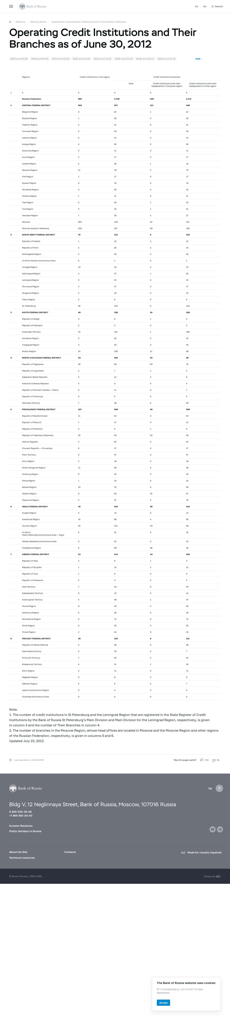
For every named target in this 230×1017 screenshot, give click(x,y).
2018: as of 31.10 (166, 58)
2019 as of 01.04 (60, 58)
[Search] (217, 6)
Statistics (20, 21)
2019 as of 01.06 (19, 58)
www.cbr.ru (173, 989)
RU (204, 6)
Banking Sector (38, 21)
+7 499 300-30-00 (20, 815)
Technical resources (22, 857)
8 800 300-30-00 (20, 811)
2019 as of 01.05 (39, 58)
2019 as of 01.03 (81, 58)
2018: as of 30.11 (145, 58)
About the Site (18, 852)
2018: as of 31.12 (123, 58)
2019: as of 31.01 (102, 58)
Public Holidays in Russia (25, 831)
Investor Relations (21, 825)
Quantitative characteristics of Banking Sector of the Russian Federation (89, 21)
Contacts (70, 852)
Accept (163, 1002)
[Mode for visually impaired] (196, 6)
